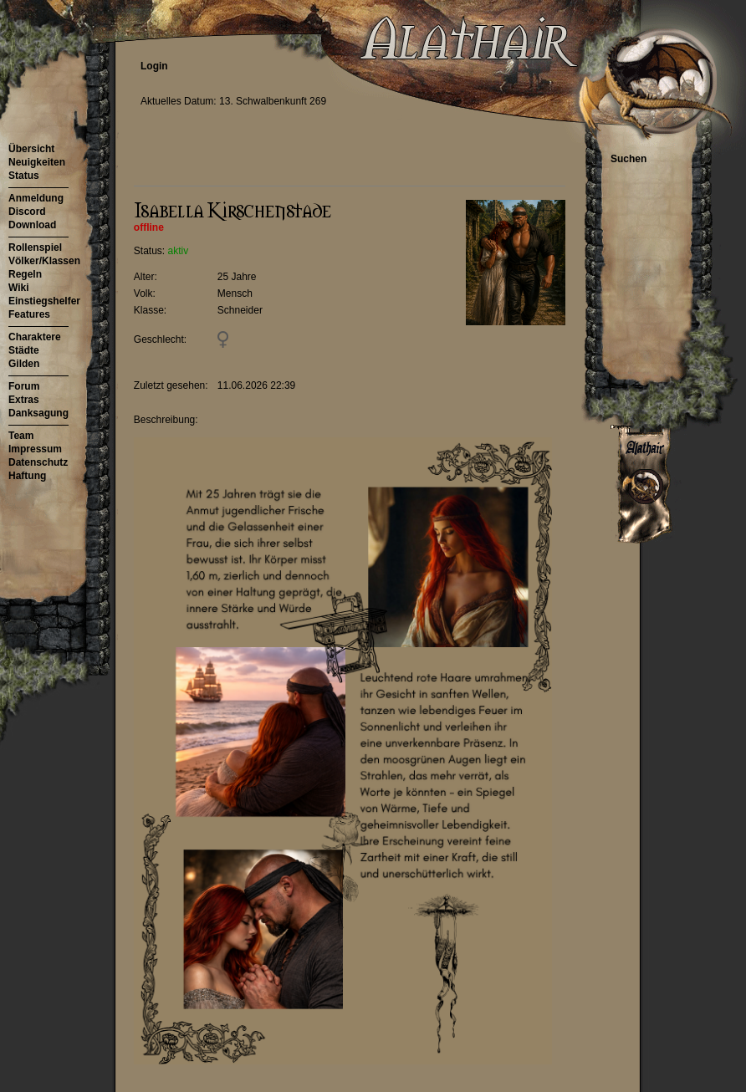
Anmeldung (36, 198)
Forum (23, 386)
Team (20, 435)
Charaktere (34, 337)
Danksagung (38, 413)
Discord (27, 211)
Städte (23, 350)
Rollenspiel (35, 247)
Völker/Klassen (44, 261)
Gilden (23, 364)
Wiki (18, 287)
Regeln (25, 274)
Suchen (628, 159)
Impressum (35, 449)
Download (32, 225)
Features (29, 314)
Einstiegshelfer (44, 301)
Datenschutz (38, 462)
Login (154, 66)
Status (23, 175)
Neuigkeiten (36, 162)
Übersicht (31, 149)
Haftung (27, 476)
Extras (23, 400)
